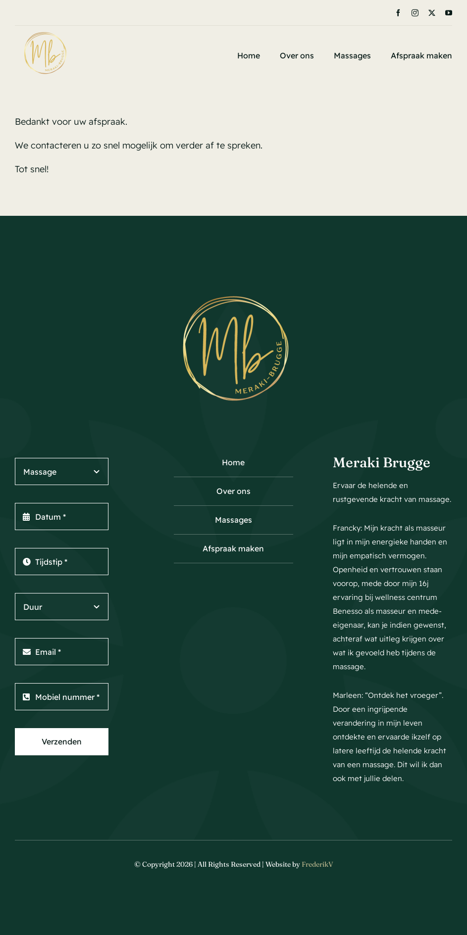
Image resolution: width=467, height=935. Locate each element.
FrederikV (317, 864)
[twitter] (431, 12)
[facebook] (398, 12)
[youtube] (448, 12)
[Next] (217, 12)
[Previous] (204, 12)
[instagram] (415, 12)
